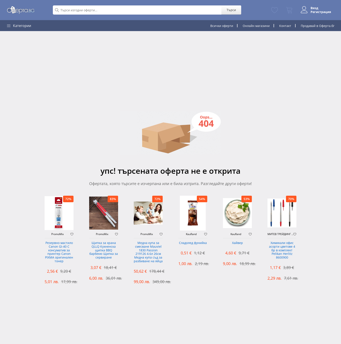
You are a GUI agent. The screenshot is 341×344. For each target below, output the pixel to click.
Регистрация (321, 12)
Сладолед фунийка (193, 243)
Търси (231, 10)
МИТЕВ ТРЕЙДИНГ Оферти (280, 234)
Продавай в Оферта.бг (317, 26)
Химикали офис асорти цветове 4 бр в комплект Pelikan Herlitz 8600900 (282, 250)
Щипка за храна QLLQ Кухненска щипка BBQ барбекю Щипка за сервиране (103, 250)
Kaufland (191, 234)
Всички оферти (221, 26)
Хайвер (237, 243)
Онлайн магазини (256, 26)
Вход (314, 8)
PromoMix (57, 234)
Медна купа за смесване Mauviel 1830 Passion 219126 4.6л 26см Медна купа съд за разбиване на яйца (148, 252)
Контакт (285, 26)
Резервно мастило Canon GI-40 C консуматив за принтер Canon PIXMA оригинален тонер (59, 252)
